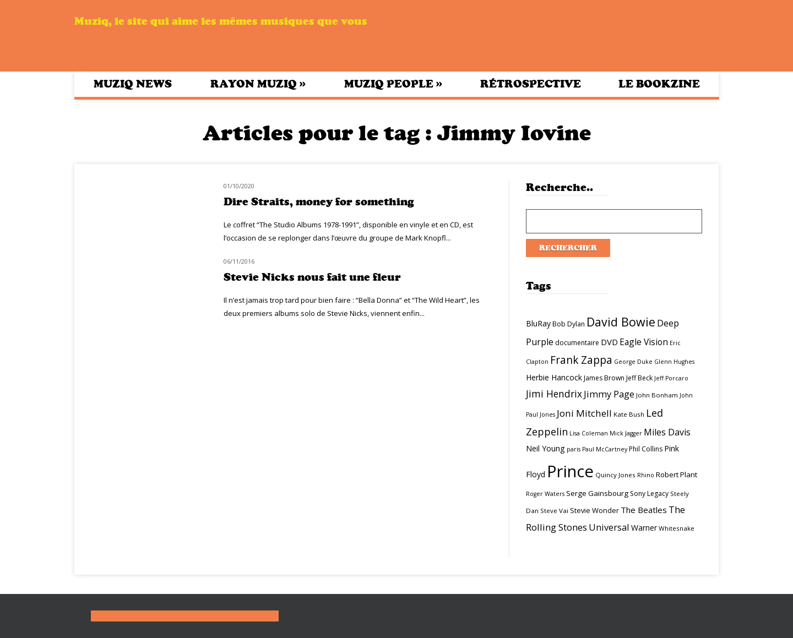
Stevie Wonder (594, 510)
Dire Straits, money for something (319, 201)
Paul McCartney (604, 449)
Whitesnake (676, 528)
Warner (644, 527)
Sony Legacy (649, 493)
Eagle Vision (644, 342)
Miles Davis (667, 432)
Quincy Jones (615, 475)
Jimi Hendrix (554, 393)
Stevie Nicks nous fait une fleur (312, 277)
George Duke (633, 362)
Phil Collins (645, 449)
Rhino (645, 475)
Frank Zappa (581, 360)
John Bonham (657, 395)
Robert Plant (676, 474)
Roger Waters (545, 494)
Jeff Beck (639, 378)
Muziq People (393, 83)
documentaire (577, 342)
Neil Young (545, 448)
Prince (570, 471)
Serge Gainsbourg (597, 493)
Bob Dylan (568, 324)
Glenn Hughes (674, 362)
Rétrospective (530, 84)
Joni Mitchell (584, 413)
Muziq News (133, 84)
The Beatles (644, 509)
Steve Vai (554, 510)
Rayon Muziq (258, 83)
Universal (609, 527)
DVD (609, 341)
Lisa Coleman (588, 433)
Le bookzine (659, 84)
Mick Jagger (626, 433)
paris (573, 449)
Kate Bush (628, 414)
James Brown (604, 378)
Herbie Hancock (554, 377)
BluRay (538, 323)
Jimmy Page (609, 394)
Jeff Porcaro (671, 378)
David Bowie (620, 322)
